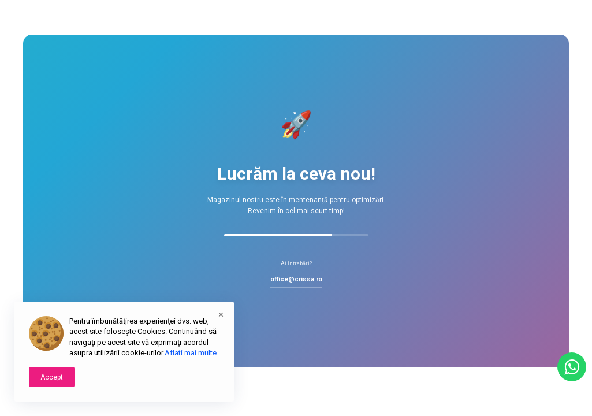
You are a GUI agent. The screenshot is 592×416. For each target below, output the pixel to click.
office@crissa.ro (296, 279)
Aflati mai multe (191, 352)
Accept (51, 377)
